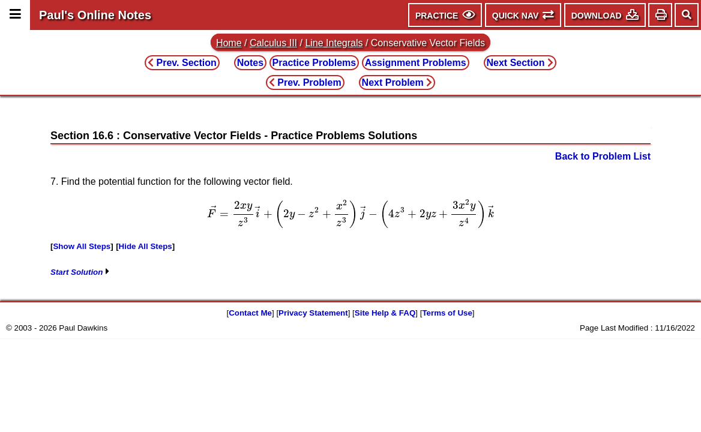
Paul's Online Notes (95, 15)
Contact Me (250, 312)
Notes (250, 63)
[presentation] (350, 214)
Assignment (415, 63)
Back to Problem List (603, 156)
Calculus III (273, 43)
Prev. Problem (305, 82)
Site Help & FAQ (385, 312)
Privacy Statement (313, 312)
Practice (314, 63)
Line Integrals (334, 43)
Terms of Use (447, 312)
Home (229, 43)
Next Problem (397, 82)
